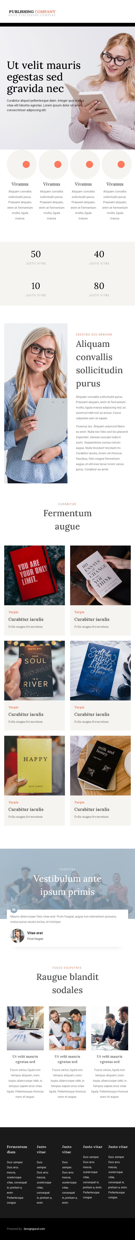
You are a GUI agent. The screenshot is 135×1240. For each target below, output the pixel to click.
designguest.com (34, 1229)
